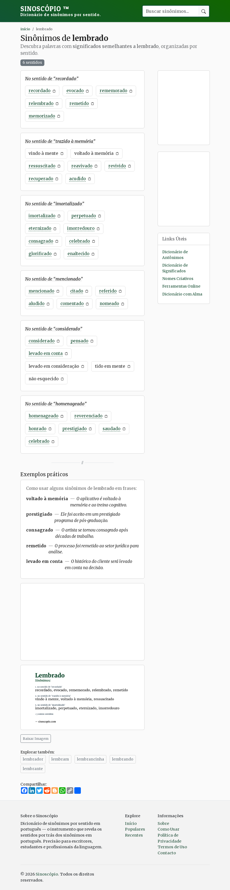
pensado (79, 340)
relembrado (41, 103)
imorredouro (80, 228)
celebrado (79, 241)
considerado (41, 340)
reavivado (81, 165)
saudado (111, 428)
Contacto (167, 852)
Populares (135, 829)
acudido (77, 178)
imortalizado (42, 215)
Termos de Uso (172, 846)
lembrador (33, 759)
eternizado (40, 228)
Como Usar (168, 829)
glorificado (40, 253)
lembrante (33, 768)
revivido (117, 165)
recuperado (41, 178)
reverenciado (88, 415)
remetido (79, 103)
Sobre (163, 823)
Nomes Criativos (177, 278)
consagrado (41, 241)
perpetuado (83, 215)
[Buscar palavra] (170, 11)
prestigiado (74, 428)
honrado (37, 428)
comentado (72, 303)
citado (76, 291)
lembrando (122, 759)
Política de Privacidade (169, 838)
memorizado (42, 116)
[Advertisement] (82, 622)
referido (107, 291)
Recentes (134, 835)
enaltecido (78, 253)
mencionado (41, 291)
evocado (75, 90)
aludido (36, 303)
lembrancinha (90, 759)
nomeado (109, 303)
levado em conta (46, 353)
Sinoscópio (60, 11)
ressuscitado (42, 165)
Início (131, 823)
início (25, 29)
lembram (60, 759)
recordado (39, 90)
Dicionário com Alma (182, 294)
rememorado (113, 90)
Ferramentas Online (181, 286)
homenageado (43, 415)
